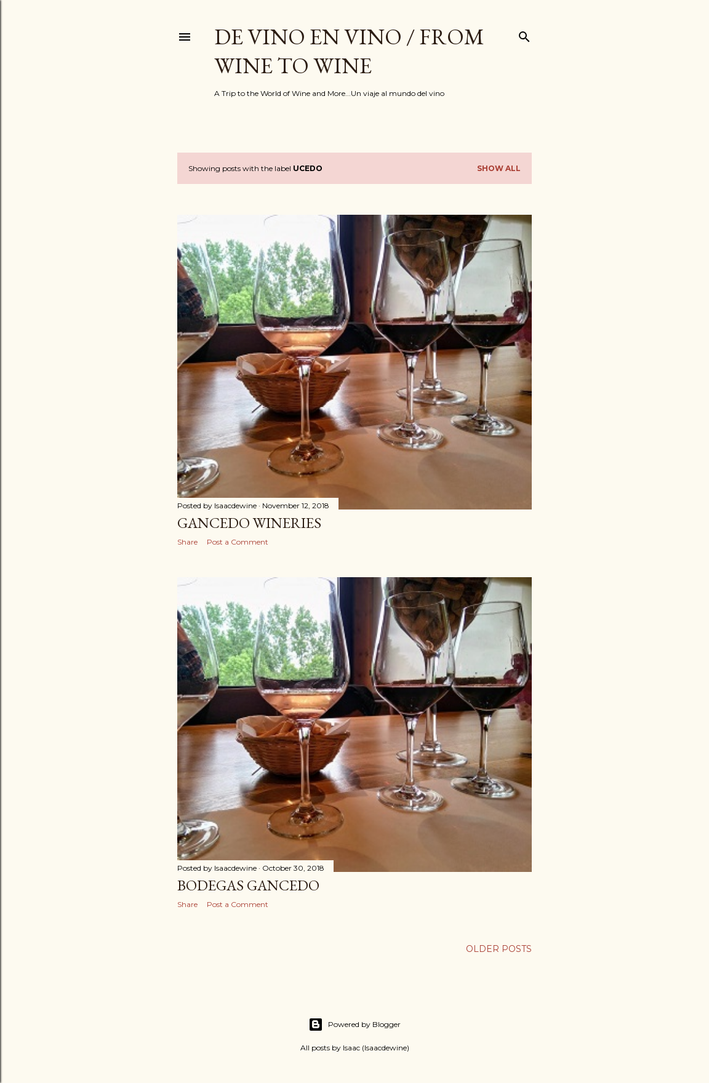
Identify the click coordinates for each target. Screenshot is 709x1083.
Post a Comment (237, 541)
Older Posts (499, 948)
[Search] (524, 34)
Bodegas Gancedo (248, 885)
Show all (499, 168)
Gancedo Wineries (249, 522)
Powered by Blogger (354, 1024)
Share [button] (187, 541)
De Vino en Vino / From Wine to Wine (349, 51)
